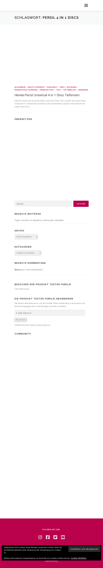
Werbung (83, 90)
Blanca (18, 269)
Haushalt (52, 87)
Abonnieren (21, 320)
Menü (86, 5)
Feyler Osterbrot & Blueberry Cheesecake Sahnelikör (39, 220)
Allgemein (20, 87)
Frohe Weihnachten (34, 269)
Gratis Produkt (36, 87)
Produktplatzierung (26, 90)
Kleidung (72, 87)
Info (62, 87)
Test (58, 90)
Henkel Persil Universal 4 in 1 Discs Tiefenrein (47, 95)
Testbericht (69, 90)
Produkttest (47, 90)
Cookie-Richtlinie (78, 558)
